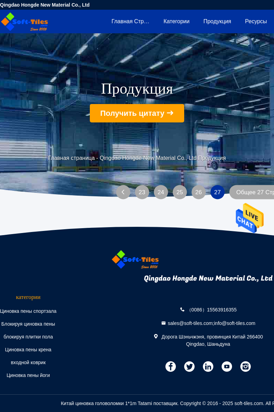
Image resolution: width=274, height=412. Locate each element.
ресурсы (256, 21)
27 (217, 192)
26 (198, 192)
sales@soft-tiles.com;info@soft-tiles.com (212, 323)
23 (142, 192)
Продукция (217, 21)
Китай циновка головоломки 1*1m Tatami (106, 403)
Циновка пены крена (28, 349)
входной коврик (28, 362)
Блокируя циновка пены (28, 324)
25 (180, 192)
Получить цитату (132, 113)
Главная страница (133, 21)
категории (176, 21)
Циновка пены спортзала (28, 311)
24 (160, 192)
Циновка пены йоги (28, 375)
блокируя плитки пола (28, 337)
